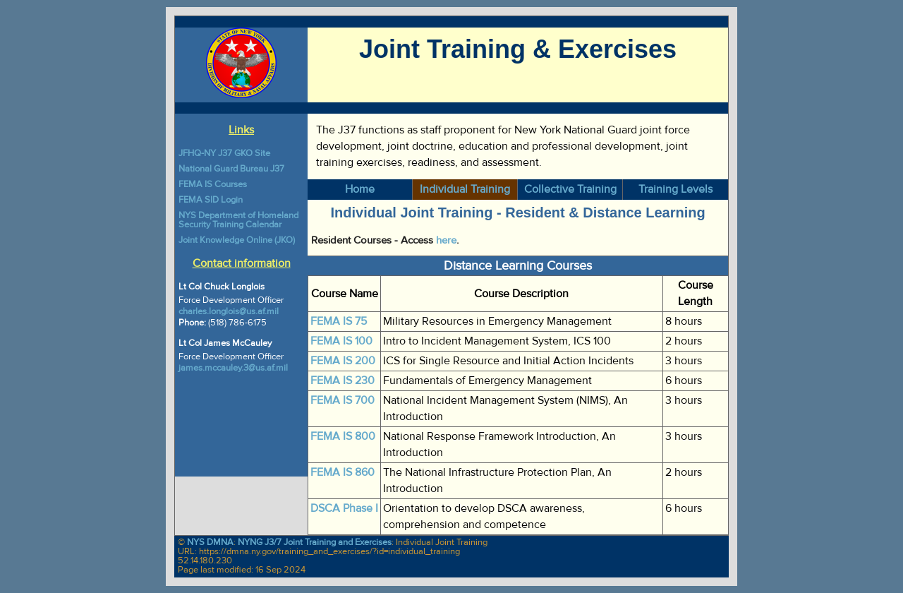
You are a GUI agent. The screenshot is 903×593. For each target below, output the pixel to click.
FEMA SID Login (210, 199)
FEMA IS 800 (342, 436)
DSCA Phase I (344, 508)
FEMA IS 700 (342, 400)
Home (360, 189)
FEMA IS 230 (342, 380)
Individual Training (465, 189)
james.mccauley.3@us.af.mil (233, 368)
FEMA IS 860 (342, 472)
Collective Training (570, 189)
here (446, 240)
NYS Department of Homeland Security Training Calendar (238, 220)
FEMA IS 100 (341, 341)
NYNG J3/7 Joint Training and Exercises (315, 542)
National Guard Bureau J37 (231, 168)
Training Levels (675, 189)
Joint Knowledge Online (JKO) (236, 240)
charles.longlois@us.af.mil (228, 311)
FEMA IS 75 (338, 321)
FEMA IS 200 (342, 361)
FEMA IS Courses (212, 184)
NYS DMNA (210, 542)
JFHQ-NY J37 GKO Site (224, 153)
